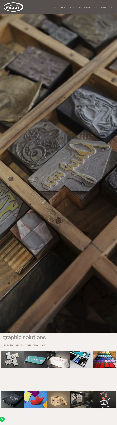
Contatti (104, 7)
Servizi (72, 7)
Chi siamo (63, 7)
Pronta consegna (84, 7)
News (95, 7)
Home (54, 7)
